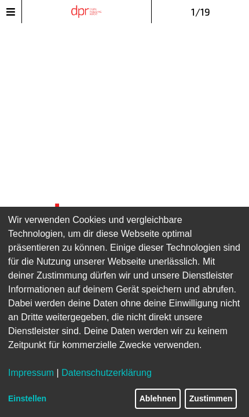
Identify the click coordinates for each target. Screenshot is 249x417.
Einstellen (27, 398)
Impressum (31, 373)
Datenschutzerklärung (106, 373)
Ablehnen (158, 398)
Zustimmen (211, 398)
